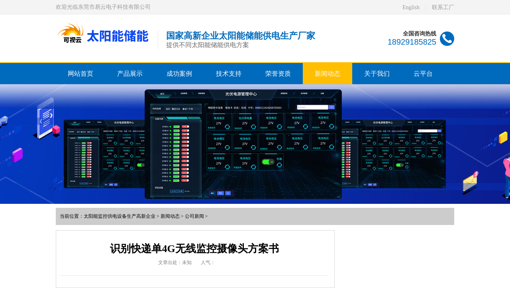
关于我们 (377, 73)
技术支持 (228, 73)
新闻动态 (327, 73)
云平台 (423, 73)
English (411, 7)
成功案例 (179, 73)
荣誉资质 (278, 73)
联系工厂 (443, 7)
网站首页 (80, 73)
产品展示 (130, 73)
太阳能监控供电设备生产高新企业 (119, 216)
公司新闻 (194, 216)
